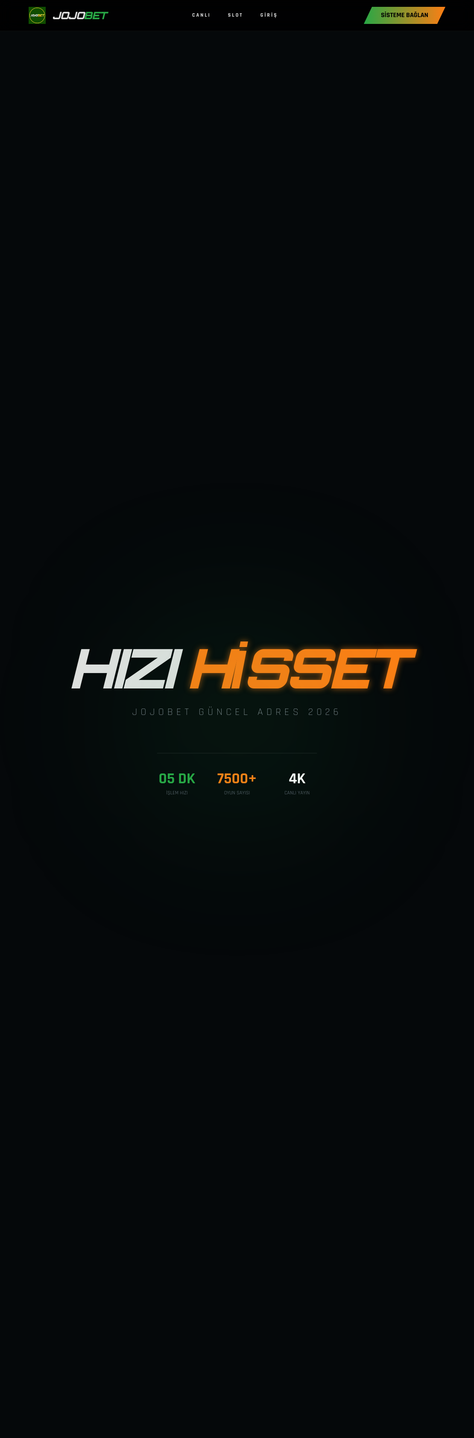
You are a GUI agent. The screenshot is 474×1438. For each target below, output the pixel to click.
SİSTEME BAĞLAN (404, 15)
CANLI (201, 15)
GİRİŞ (269, 15)
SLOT (235, 15)
